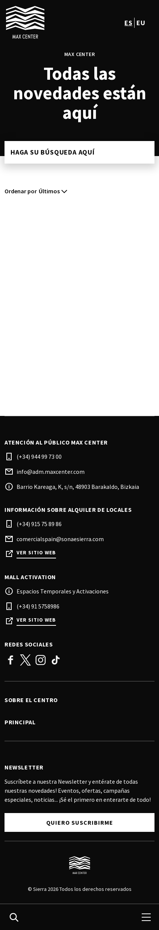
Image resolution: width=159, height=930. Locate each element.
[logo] (43, 22)
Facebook (11, 660)
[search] (14, 917)
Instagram (41, 660)
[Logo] (79, 865)
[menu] (146, 917)
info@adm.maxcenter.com (51, 471)
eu (140, 22)
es (128, 22)
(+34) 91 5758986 (38, 606)
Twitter (26, 660)
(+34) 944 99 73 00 (39, 456)
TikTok (56, 660)
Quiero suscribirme (79, 822)
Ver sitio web (36, 552)
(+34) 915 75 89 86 (39, 524)
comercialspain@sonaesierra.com (60, 539)
